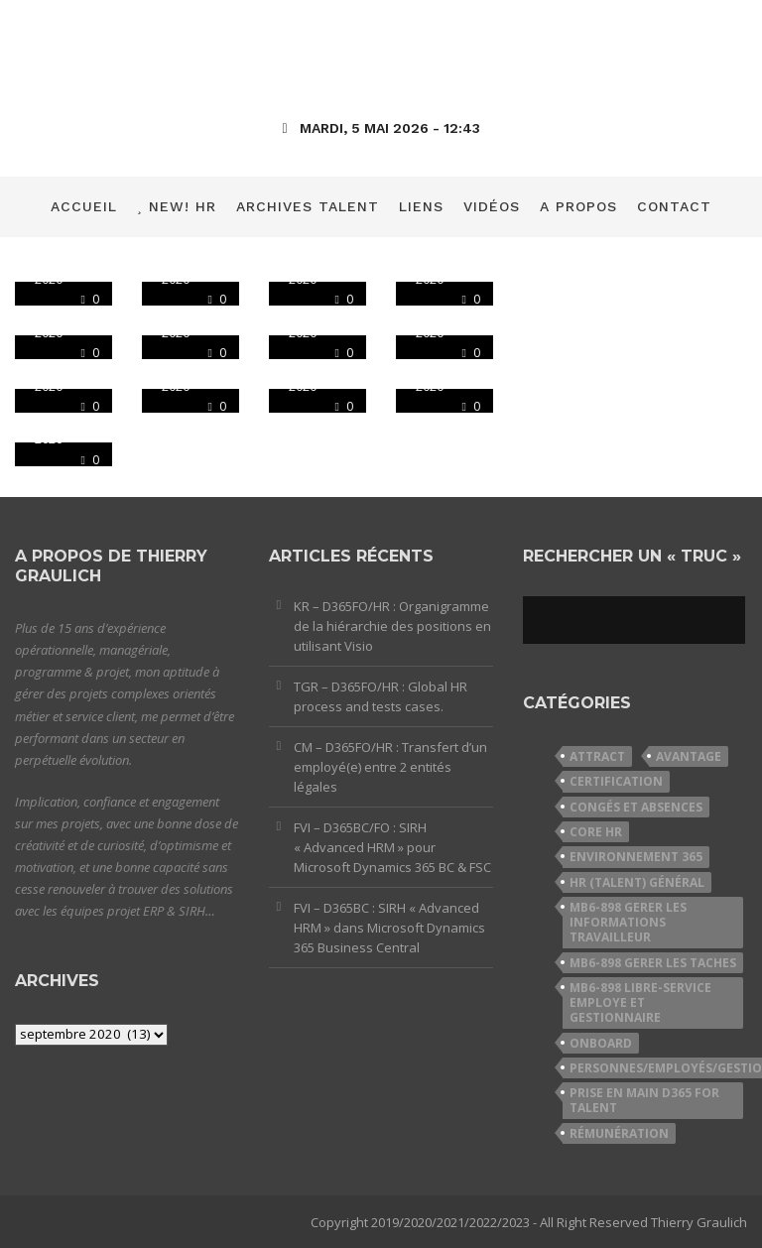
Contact (674, 206)
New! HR (177, 206)
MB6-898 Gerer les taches (653, 962)
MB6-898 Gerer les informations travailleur (628, 922)
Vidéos (491, 206)
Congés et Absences (636, 807)
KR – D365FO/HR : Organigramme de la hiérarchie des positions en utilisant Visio (392, 626)
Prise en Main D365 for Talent (644, 1100)
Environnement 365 (636, 856)
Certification (616, 781)
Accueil (84, 206)
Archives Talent (307, 206)
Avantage (688, 756)
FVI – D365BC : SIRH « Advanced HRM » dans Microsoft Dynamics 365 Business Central (389, 927)
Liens (421, 206)
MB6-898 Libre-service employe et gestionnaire (640, 1003)
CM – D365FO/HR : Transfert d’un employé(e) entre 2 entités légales (390, 767)
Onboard (601, 1043)
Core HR (596, 831)
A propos (578, 206)
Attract (597, 756)
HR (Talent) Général (637, 882)
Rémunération (619, 1133)
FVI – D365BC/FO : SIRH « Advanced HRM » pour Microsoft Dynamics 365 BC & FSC (392, 847)
